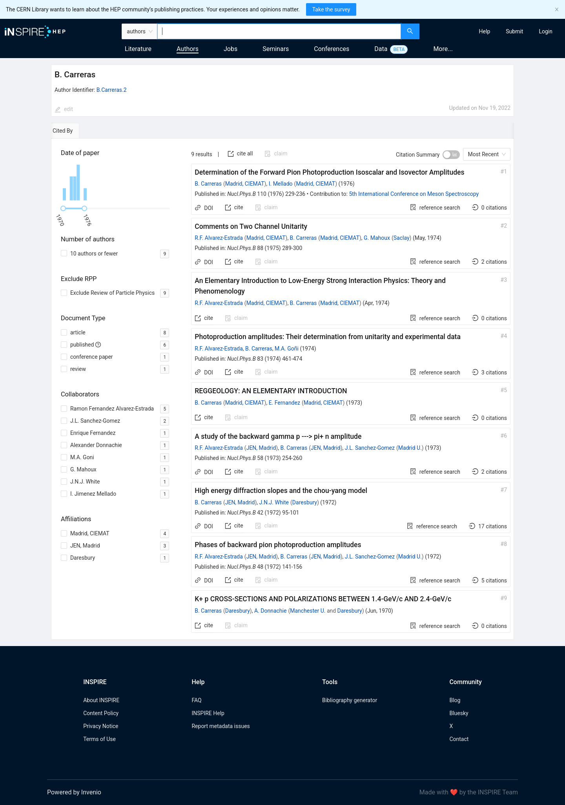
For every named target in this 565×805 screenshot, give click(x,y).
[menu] (493, 31)
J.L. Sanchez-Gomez (370, 448)
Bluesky (458, 713)
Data (380, 49)
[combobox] (279, 31)
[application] (116, 182)
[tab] (73, 130)
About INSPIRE (101, 700)
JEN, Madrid (261, 448)
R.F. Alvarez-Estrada (219, 238)
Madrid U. (410, 448)
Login (545, 31)
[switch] (451, 154)
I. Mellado (281, 184)
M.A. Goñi (287, 348)
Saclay (402, 238)
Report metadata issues (220, 726)
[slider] (63, 208)
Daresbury (304, 502)
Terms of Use (99, 739)
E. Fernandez (284, 403)
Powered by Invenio (74, 792)
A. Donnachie (270, 611)
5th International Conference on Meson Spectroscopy (414, 194)
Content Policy (100, 713)
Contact (458, 739)
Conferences (331, 49)
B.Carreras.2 (112, 90)
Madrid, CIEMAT (244, 184)
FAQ (196, 700)
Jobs (230, 49)
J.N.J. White (274, 502)
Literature (138, 49)
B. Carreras (208, 184)
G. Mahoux (377, 238)
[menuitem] (484, 31)
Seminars (275, 49)
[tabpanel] (282, 389)
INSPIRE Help (207, 713)
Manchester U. (307, 611)
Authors (188, 49)
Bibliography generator (349, 700)
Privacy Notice (100, 726)
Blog (454, 700)
